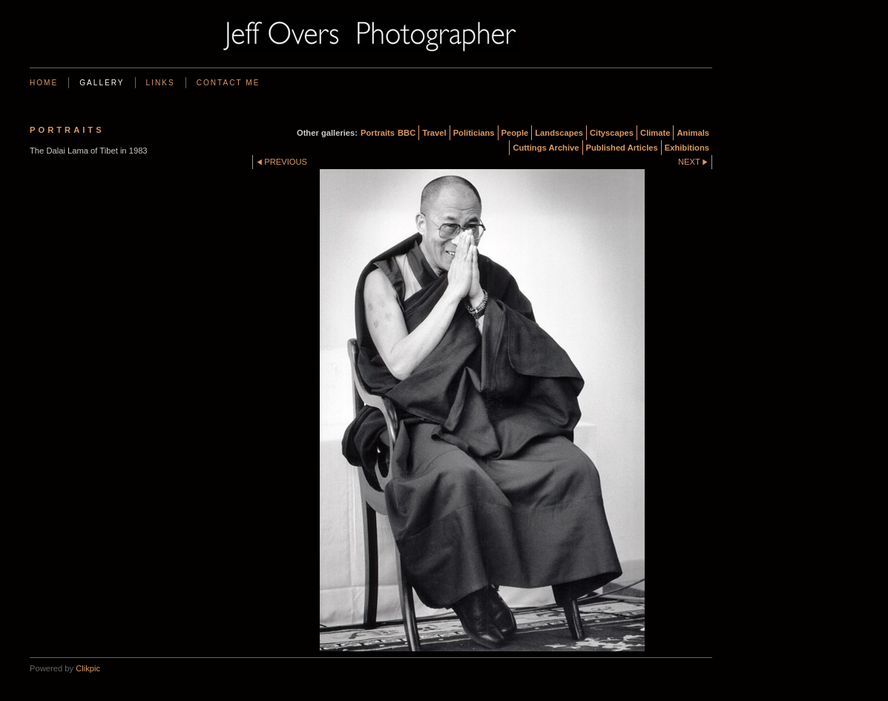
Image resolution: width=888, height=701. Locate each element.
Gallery (101, 83)
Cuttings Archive (546, 147)
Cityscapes (612, 132)
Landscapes (559, 132)
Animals (693, 132)
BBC (406, 132)
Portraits (378, 132)
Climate (655, 132)
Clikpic (88, 668)
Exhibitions (687, 147)
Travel (434, 132)
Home (44, 83)
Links (160, 83)
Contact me (228, 83)
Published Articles (622, 147)
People (515, 132)
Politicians (474, 132)
